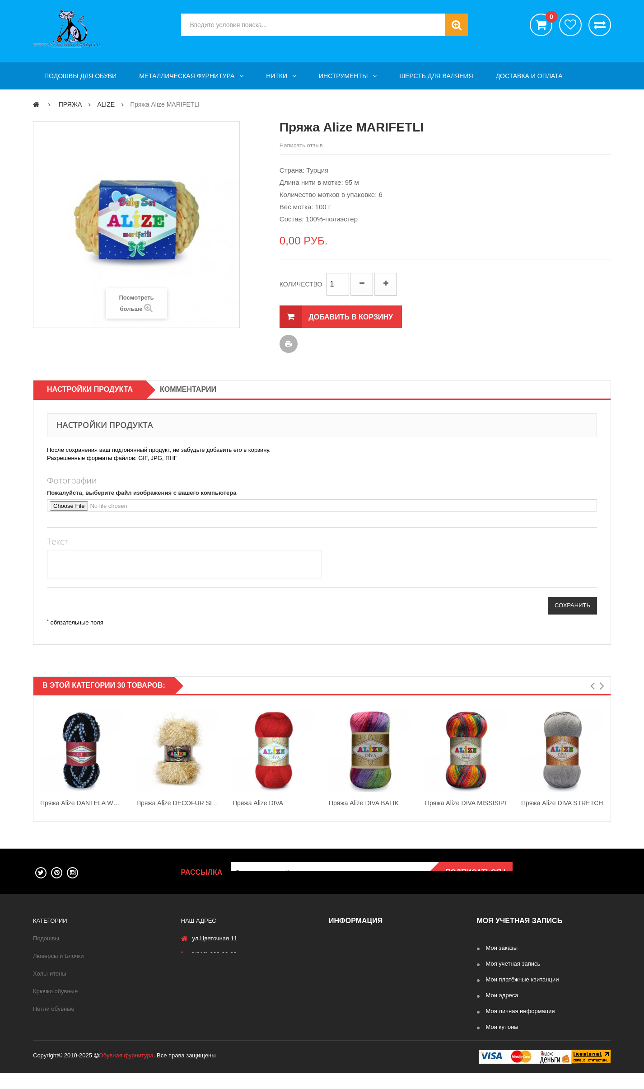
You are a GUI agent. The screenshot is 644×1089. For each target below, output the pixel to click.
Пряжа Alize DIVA (258, 803)
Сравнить (599, 25)
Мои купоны (502, 1026)
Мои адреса (502, 995)
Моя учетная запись (513, 963)
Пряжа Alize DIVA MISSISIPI (465, 803)
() (549, 18)
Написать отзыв (301, 145)
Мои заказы (502, 947)
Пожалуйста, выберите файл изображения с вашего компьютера (142, 492)
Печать (289, 344)
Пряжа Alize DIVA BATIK (364, 803)
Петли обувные (54, 1008)
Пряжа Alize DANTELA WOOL (81, 803)
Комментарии (188, 389)
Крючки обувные (55, 991)
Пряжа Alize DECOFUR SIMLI (177, 803)
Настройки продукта (90, 389)
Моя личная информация (520, 1011)
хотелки (570, 25)
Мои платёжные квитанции (522, 979)
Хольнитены (49, 973)
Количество (301, 284)
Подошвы (46, 938)
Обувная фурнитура (126, 1071)
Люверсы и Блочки (58, 956)
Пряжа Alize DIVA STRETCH (562, 803)
